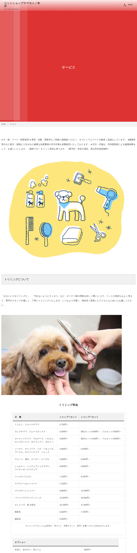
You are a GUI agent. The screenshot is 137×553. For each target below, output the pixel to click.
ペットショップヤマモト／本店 (23, 4)
